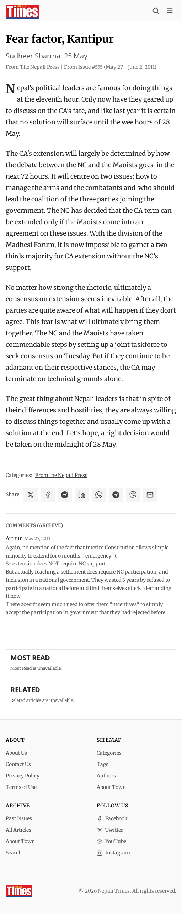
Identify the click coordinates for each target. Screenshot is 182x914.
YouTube (111, 841)
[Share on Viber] (133, 495)
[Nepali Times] (19, 891)
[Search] (155, 11)
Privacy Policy (22, 775)
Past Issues (19, 818)
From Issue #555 (110, 67)
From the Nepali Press (61, 475)
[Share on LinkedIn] (82, 495)
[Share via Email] (150, 495)
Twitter (110, 830)
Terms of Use (21, 787)
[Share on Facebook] (48, 495)
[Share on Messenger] (65, 495)
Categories (109, 753)
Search (14, 852)
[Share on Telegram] (116, 495)
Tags (102, 764)
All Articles (18, 830)
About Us (16, 753)
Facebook (112, 818)
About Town (111, 787)
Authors (106, 775)
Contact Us (18, 764)
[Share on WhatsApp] (99, 495)
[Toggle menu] (170, 11)
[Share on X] (30, 495)
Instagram (113, 852)
